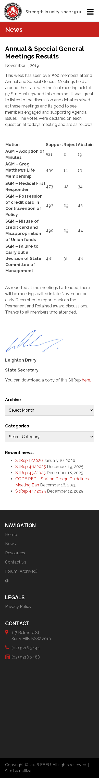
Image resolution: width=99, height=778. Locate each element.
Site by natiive (18, 771)
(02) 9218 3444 (25, 647)
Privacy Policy (18, 606)
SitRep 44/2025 (30, 491)
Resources (15, 552)
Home (11, 534)
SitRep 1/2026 (29, 460)
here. (86, 380)
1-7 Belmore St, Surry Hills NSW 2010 (31, 635)
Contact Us (15, 562)
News (10, 543)
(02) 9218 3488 (25, 657)
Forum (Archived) (21, 571)
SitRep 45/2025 (30, 472)
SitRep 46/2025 (30, 466)
